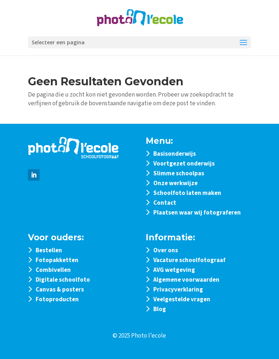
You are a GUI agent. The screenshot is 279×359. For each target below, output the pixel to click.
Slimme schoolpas (178, 173)
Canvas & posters (60, 289)
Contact (164, 203)
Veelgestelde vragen (181, 299)
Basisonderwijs (174, 154)
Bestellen (49, 250)
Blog (159, 309)
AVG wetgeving (174, 270)
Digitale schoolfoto (63, 280)
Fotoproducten (57, 299)
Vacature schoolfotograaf (189, 260)
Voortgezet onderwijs (184, 163)
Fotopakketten (57, 260)
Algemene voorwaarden (186, 280)
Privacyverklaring (178, 289)
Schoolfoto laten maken (187, 193)
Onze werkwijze (175, 183)
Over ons (165, 250)
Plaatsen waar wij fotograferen (197, 212)
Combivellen (53, 270)
